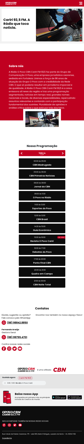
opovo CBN (11, 413)
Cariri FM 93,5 (25, 378)
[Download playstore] (59, 397)
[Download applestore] (74, 397)
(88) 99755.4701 (14, 337)
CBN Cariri (11, 3)
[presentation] (21, 153)
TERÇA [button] (42, 153)
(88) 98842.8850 (15, 322)
